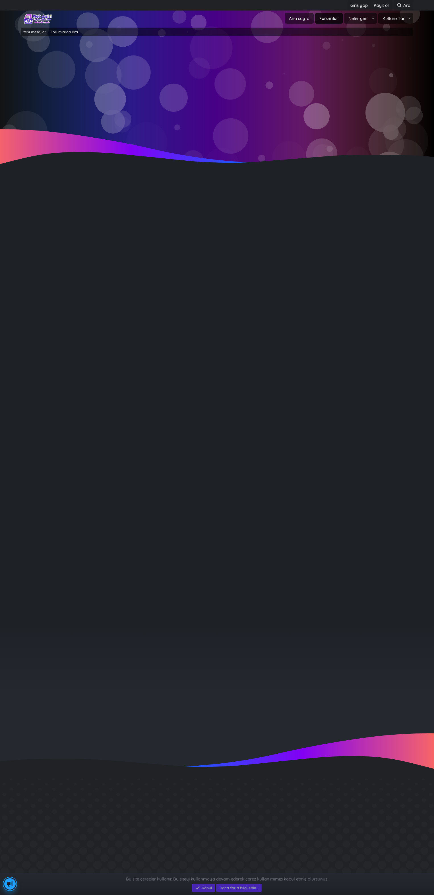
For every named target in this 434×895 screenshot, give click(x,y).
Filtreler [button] (396, 222)
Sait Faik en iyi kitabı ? (319, 817)
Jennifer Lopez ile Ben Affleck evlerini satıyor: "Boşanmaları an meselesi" (124, 546)
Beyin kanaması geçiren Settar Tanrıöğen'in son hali (100, 252)
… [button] (58, 211)
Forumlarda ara (64, 32)
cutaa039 (366, 668)
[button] (373, 18)
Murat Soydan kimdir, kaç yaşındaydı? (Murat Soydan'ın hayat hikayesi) (122, 363)
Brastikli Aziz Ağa (313, 838)
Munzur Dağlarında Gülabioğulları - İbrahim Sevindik (353, 848)
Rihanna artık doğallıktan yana (75, 326)
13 (69, 211)
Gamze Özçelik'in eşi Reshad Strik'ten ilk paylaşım (97, 528)
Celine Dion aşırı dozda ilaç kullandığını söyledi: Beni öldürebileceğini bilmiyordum (133, 289)
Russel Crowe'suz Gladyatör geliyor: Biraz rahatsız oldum (105, 271)
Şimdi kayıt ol (241, 85)
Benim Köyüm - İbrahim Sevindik (331, 827)
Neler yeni (358, 18)
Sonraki (85, 211)
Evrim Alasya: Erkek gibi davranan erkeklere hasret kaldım (107, 436)
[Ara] (403, 5)
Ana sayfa (299, 18)
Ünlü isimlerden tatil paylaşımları (78, 583)
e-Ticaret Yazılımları (111, 870)
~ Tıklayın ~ (217, 131)
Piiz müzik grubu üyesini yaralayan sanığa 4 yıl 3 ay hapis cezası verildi (121, 344)
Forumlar (328, 18)
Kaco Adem (50, 240)
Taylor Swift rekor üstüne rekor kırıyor (84, 491)
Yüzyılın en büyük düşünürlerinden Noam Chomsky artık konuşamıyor (120, 418)
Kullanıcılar (394, 18)
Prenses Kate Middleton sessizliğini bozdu (87, 473)
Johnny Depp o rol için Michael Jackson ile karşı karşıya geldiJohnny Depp (126, 308)
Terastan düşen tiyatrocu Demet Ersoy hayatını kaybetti (104, 234)
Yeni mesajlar (34, 32)
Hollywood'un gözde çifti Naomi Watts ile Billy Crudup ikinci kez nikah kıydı (125, 381)
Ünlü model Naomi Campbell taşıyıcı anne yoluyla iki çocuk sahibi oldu (120, 455)
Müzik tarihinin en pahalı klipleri (76, 565)
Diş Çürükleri (308, 807)
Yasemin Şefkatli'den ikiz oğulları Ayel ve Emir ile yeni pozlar (109, 399)
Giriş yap (192, 85)
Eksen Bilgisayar (37, 870)
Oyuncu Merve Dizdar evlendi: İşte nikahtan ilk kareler (102, 510)
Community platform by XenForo (217, 864)
